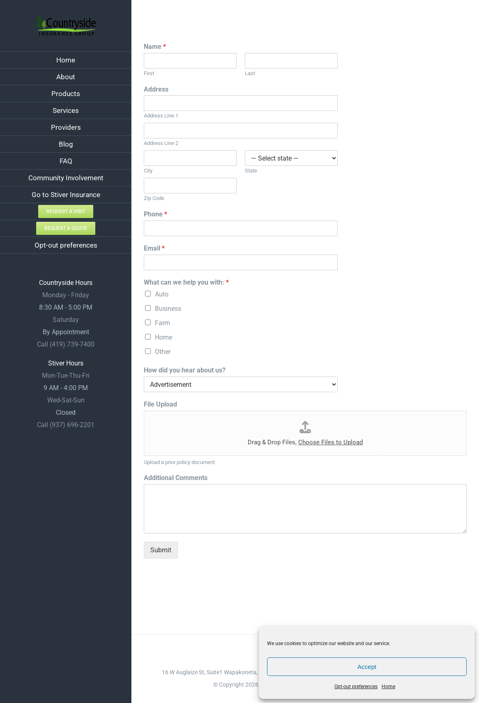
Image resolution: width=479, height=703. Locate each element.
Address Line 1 (161, 116)
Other (162, 352)
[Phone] (241, 228)
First (149, 73)
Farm (162, 323)
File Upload (160, 404)
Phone (155, 214)
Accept (366, 666)
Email (154, 248)
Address (156, 89)
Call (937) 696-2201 (65, 425)
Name (155, 47)
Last (250, 73)
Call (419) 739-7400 (65, 344)
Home (388, 686)
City (148, 171)
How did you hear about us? (185, 370)
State (251, 171)
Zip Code (154, 198)
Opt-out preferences (356, 686)
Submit (160, 550)
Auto (161, 294)
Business (168, 308)
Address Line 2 (161, 143)
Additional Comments (175, 478)
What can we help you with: (186, 282)
